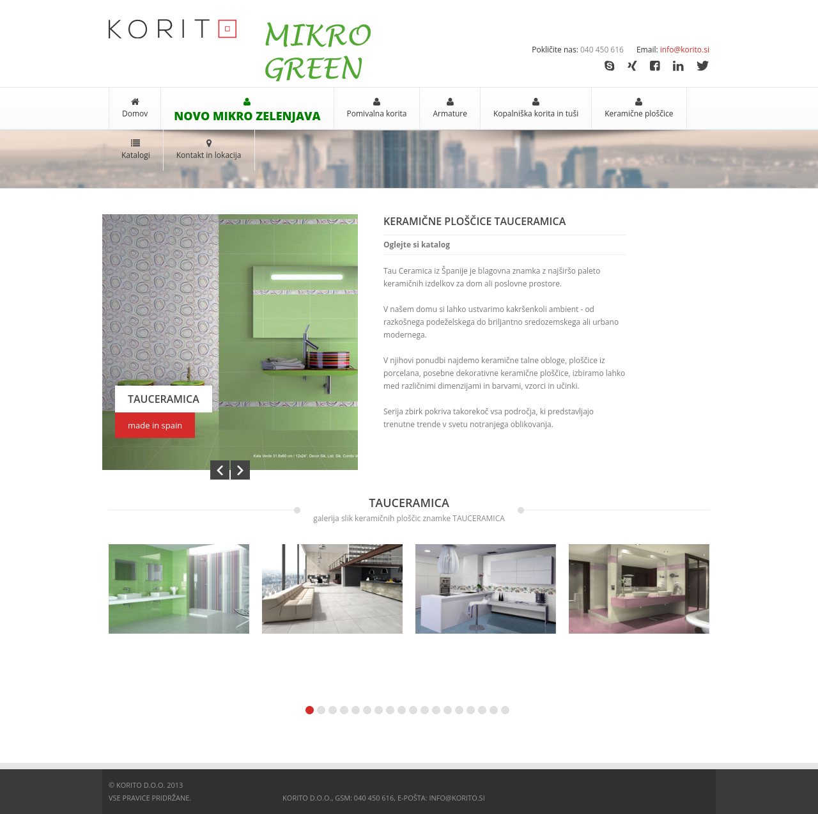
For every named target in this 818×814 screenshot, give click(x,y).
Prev (219, 470)
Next (240, 470)
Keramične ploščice (639, 113)
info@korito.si (684, 49)
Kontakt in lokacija (209, 155)
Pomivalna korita (377, 113)
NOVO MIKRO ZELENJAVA (247, 115)
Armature (450, 113)
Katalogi (135, 155)
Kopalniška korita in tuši (535, 113)
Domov (135, 113)
